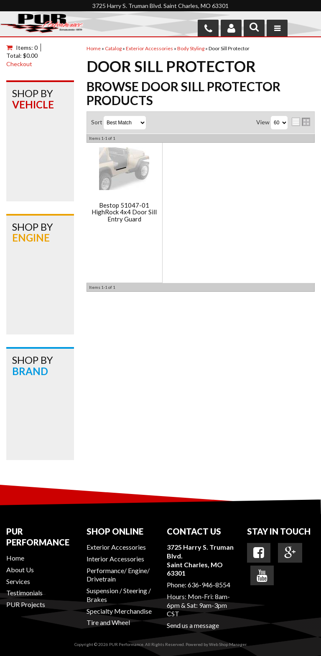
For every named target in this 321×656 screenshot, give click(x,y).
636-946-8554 (209, 585)
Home (15, 558)
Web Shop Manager (227, 644)
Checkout (19, 63)
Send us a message (193, 625)
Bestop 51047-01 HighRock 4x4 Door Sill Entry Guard (124, 212)
